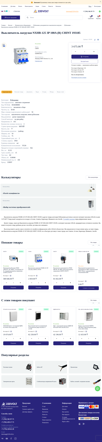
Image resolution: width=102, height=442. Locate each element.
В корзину (13, 283)
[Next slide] (99, 238)
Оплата (20, 6)
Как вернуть (65, 403)
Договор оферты (27, 400)
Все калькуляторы (93, 178)
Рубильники (67, 25)
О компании (4, 6)
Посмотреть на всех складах (78, 78)
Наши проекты (29, 6)
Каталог (10, 25)
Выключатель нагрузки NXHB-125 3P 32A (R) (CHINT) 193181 (38, 264)
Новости (50, 6)
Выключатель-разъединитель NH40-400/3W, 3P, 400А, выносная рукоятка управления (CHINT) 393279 (63, 265)
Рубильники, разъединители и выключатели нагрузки (47, 25)
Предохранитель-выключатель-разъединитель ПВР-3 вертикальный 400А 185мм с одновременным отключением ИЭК (88, 265)
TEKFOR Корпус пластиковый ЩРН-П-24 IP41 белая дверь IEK (13, 321)
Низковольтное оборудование (23, 25)
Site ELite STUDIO (61, 438)
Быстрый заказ (85, 62)
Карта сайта (65, 410)
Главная (3, 25)
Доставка (12, 6)
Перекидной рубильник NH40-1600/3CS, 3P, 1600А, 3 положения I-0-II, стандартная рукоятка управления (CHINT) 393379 (13, 265)
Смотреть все (38, 61)
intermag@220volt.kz (7, 423)
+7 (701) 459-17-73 (7, 411)
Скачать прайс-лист (28, 397)
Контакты (58, 6)
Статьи (44, 6)
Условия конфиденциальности (68, 406)
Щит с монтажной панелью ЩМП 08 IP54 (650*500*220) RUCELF (63, 321)
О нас (44, 395)
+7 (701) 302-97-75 (7, 408)
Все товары (83, 237)
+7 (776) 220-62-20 (7, 418)
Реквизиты (45, 411)
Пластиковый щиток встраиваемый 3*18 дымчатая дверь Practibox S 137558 (37, 322)
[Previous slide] (93, 238)
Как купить (65, 400)
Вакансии (45, 397)
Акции (37, 6)
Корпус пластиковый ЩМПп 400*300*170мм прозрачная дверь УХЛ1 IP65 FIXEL (87, 322)
